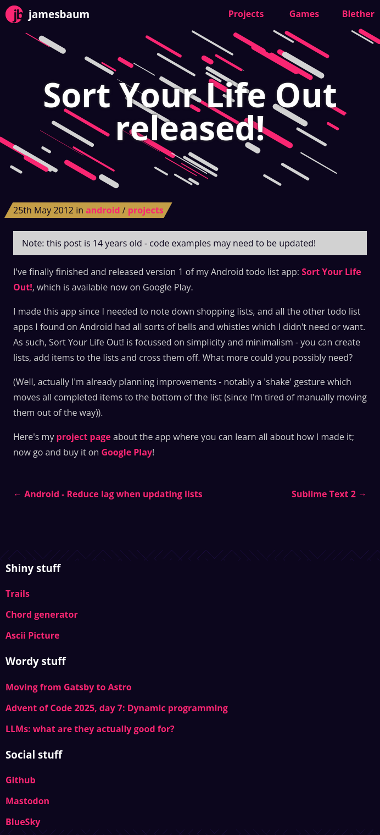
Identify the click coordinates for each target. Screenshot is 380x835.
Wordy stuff (35, 661)
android (104, 210)
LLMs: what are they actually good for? (90, 729)
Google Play (126, 452)
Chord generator (41, 614)
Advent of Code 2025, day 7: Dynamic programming (116, 708)
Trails (17, 593)
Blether (358, 14)
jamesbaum (47, 14)
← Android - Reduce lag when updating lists (108, 494)
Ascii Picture (32, 635)
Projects (246, 14)
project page (84, 437)
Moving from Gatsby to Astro (68, 687)
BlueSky (22, 822)
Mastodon (27, 801)
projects (146, 210)
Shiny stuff (32, 568)
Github (20, 780)
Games (304, 14)
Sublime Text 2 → (329, 494)
